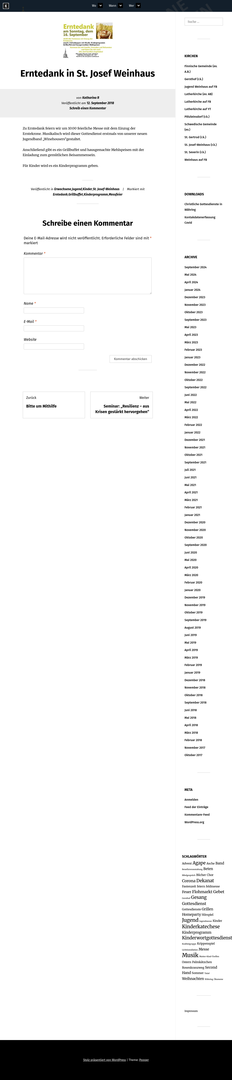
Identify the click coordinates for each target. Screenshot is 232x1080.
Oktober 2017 (193, 755)
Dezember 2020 (195, 522)
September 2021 (195, 462)
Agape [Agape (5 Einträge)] (199, 863)
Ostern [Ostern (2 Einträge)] (186, 962)
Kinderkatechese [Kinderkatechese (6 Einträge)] (201, 927)
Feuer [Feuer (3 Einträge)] (186, 892)
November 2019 (195, 605)
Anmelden (191, 799)
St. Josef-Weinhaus (106, 189)
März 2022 (191, 417)
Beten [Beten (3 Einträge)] (208, 869)
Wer (131, 5)
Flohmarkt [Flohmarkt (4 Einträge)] (202, 891)
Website (30, 339)
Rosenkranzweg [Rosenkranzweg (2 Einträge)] (193, 967)
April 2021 (191, 492)
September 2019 (195, 620)
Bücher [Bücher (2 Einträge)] (201, 875)
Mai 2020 (191, 560)
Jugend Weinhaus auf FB (201, 86)
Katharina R (90, 98)
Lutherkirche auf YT (198, 109)
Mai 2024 (190, 274)
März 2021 (191, 500)
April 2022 (191, 410)
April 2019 (191, 650)
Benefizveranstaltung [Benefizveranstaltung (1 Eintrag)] (192, 869)
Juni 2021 (191, 477)
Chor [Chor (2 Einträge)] (210, 875)
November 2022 (195, 372)
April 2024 (191, 282)
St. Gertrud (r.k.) (195, 137)
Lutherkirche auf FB (198, 101)
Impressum (191, 1011)
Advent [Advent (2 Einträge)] (187, 863)
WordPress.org (194, 822)
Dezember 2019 (195, 597)
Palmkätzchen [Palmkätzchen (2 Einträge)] (202, 962)
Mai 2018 (190, 717)
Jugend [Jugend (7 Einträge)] (190, 920)
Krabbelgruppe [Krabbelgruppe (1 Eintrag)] (189, 944)
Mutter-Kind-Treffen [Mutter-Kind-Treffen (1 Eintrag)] (209, 956)
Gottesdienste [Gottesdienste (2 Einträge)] (191, 909)
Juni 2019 (191, 635)
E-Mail (30, 321)
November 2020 (195, 530)
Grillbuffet (75, 194)
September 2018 (196, 702)
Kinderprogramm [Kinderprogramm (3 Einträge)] (196, 932)
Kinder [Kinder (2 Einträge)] (217, 921)
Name (30, 303)
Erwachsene (62, 189)
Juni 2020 (191, 552)
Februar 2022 (193, 425)
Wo (94, 5)
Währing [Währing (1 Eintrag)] (209, 979)
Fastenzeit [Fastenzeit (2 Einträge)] (189, 886)
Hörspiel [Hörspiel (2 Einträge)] (207, 914)
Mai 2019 (190, 642)
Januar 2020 (193, 590)
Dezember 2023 (195, 297)
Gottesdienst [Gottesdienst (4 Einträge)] (194, 903)
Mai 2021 (190, 485)
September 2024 (196, 267)
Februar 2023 (193, 349)
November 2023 (195, 305)
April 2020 (191, 567)
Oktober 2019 (194, 612)
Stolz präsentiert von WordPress (104, 1060)
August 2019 (193, 627)
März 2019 (191, 657)
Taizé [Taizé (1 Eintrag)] (207, 973)
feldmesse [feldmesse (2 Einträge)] (213, 886)
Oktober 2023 (194, 312)
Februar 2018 (193, 740)
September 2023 (196, 320)
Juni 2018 (191, 710)
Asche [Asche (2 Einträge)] (210, 863)
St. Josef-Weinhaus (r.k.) (201, 145)
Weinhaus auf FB (196, 160)
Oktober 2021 (193, 455)
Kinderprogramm (96, 194)
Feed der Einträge (196, 807)
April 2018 (191, 725)
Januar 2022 (193, 432)
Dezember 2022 (195, 364)
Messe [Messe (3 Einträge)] (204, 949)
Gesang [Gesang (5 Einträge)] (199, 897)
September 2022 (196, 387)
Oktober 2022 (194, 380)
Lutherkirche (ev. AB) (199, 94)
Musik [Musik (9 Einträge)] (190, 955)
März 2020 (191, 575)
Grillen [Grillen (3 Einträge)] (207, 909)
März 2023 (191, 342)
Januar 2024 (193, 290)
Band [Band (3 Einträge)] (220, 863)
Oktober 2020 (194, 537)
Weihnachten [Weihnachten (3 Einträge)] (193, 979)
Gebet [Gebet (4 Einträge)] (218, 891)
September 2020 (196, 545)
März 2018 (191, 732)
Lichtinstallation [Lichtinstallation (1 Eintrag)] (190, 950)
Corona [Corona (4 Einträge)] (189, 880)
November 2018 (195, 687)
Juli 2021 (190, 470)
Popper (144, 1060)
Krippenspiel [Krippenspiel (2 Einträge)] (206, 943)
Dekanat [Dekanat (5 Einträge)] (205, 880)
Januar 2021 (192, 515)
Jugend (77, 189)
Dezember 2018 (195, 680)
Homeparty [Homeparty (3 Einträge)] (191, 914)
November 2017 (195, 747)
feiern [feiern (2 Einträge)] (201, 886)
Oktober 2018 (194, 695)
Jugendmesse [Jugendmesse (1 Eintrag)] (205, 921)
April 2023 (191, 335)
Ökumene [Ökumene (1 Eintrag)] (218, 979)
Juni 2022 (191, 395)
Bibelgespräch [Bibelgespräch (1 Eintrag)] (189, 875)
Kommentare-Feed (197, 814)
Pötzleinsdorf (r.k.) (197, 116)
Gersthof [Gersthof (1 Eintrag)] (186, 898)
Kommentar (34, 253)
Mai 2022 (190, 402)
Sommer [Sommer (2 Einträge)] (198, 973)
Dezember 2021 (195, 440)
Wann (112, 5)
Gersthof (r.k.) (194, 79)
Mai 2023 (190, 327)
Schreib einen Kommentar (87, 108)
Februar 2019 (193, 665)
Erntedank (60, 194)
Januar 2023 (193, 357)
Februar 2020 (193, 582)
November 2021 (195, 447)
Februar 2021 (193, 507)
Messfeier (115, 194)
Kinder (87, 189)
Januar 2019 (192, 672)
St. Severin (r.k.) (195, 152)
